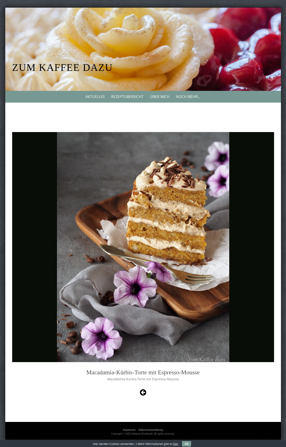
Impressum (129, 429)
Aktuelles (95, 96)
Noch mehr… (188, 96)
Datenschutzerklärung (151, 429)
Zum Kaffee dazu (62, 67)
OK (186, 444)
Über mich (160, 96)
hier (175, 444)
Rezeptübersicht (127, 96)
